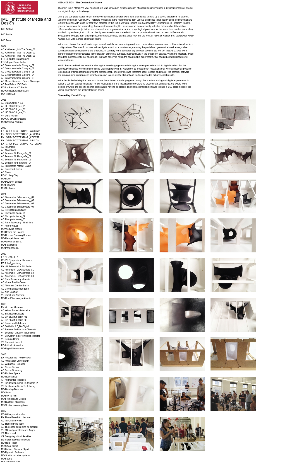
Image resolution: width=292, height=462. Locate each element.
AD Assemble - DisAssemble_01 (17, 269)
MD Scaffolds (7, 188)
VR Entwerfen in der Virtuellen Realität (20, 336)
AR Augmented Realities (13, 380)
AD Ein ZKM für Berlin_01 (14, 317)
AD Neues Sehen (10, 367)
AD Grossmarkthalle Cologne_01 (17, 65)
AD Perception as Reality (13, 210)
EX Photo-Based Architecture (16, 417)
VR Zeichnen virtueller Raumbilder (18, 332)
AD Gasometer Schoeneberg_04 (17, 207)
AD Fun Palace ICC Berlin (14, 84)
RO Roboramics (9, 376)
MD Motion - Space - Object (15, 449)
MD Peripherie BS (10, 248)
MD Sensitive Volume (12, 122)
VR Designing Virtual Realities (16, 436)
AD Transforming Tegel (12, 424)
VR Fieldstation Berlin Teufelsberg (18, 386)
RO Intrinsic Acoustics (12, 345)
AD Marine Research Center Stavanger (21, 81)
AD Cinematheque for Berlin (15, 289)
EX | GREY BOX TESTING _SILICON (20, 140)
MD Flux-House (9, 245)
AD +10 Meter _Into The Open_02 (18, 52)
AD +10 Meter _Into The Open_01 (18, 49)
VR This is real (8, 433)
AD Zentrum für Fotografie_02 (16, 156)
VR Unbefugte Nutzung (12, 295)
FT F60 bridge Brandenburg (15, 59)
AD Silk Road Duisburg (12, 313)
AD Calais (6, 172)
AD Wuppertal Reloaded (13, 364)
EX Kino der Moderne (12, 307)
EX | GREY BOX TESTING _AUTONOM (21, 144)
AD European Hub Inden (13, 323)
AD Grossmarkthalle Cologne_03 (17, 71)
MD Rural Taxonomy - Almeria (16, 298)
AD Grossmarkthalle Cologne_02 (17, 68)
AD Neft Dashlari (9, 292)
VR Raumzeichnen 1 (11, 342)
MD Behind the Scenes (12, 232)
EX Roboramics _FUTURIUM (16, 357)
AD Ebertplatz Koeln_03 (13, 219)
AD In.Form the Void (11, 420)
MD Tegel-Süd (8, 94)
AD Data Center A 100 (12, 103)
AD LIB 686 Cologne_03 (13, 112)
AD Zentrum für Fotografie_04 (16, 163)
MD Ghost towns (9, 446)
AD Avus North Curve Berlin (15, 361)
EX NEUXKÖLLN (10, 257)
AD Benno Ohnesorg (11, 370)
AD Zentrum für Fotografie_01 (16, 153)
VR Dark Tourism (9, 115)
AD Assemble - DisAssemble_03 (17, 276)
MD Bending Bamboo (12, 389)
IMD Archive (7, 29)
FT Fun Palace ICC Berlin (14, 87)
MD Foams (6, 458)
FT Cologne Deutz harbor (14, 62)
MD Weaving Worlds (11, 229)
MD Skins (6, 392)
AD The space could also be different (19, 427)
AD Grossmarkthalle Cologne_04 (17, 75)
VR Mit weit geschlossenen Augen (18, 430)
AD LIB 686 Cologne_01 (13, 106)
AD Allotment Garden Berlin (15, 285)
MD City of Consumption (13, 119)
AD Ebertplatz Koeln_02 (13, 216)
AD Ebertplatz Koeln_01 (13, 213)
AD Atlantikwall (8, 150)
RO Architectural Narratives (15, 90)
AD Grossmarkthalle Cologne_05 (17, 78)
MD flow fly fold (9, 395)
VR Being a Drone (10, 339)
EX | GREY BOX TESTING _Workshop (20, 131)
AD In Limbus (8, 147)
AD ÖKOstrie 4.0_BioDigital (15, 326)
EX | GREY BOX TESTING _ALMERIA (20, 134)
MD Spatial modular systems (15, 455)
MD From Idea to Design (13, 399)
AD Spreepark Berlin (11, 169)
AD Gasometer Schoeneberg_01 (17, 197)
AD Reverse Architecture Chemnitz (18, 329)
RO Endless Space (10, 373)
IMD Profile (6, 34)
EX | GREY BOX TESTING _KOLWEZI (20, 137)
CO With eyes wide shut (13, 414)
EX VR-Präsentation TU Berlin (16, 266)
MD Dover (6, 178)
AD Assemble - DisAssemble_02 (17, 273)
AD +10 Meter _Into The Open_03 (18, 56)
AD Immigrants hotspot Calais (16, 166)
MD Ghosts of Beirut (11, 241)
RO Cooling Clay (9, 175)
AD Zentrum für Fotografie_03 (16, 159)
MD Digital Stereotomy (12, 348)
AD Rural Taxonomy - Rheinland (17, 222)
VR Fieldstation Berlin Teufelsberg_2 (19, 383)
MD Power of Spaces (11, 182)
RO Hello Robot (9, 443)
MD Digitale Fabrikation (13, 402)
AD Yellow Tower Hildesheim (15, 310)
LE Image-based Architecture (15, 439)
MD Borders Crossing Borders (16, 235)
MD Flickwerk (8, 185)
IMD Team (6, 40)
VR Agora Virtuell (9, 226)
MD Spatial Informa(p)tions (14, 405)
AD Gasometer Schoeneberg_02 (17, 200)
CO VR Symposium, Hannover (16, 260)
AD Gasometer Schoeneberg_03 (17, 203)
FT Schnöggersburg (11, 263)
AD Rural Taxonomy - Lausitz (15, 279)
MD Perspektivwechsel (12, 238)
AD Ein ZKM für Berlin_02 (14, 320)
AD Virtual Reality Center (13, 282)
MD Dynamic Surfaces (12, 452)
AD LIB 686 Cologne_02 (13, 109)
